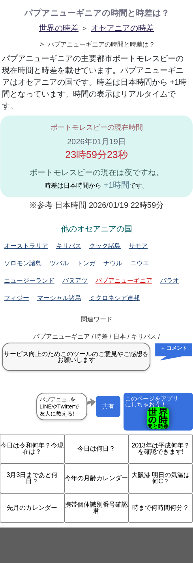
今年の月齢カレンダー (96, 478)
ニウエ (139, 263)
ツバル (59, 263)
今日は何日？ (96, 448)
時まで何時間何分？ (160, 507)
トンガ (86, 263)
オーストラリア (26, 245)
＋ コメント (173, 348)
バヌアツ (75, 280)
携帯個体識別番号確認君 (96, 507)
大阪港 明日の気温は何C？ (160, 478)
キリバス (68, 245)
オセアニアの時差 (122, 28)
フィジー (16, 298)
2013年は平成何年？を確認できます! (160, 448)
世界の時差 (59, 28)
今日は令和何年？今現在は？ (32, 448)
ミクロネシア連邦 (114, 298)
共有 (108, 406)
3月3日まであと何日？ (32, 478)
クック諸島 (105, 245)
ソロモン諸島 (23, 263)
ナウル (112, 263)
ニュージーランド (29, 280)
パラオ (169, 280)
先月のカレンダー (32, 507)
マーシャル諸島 (59, 298)
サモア (138, 245)
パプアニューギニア (124, 280)
